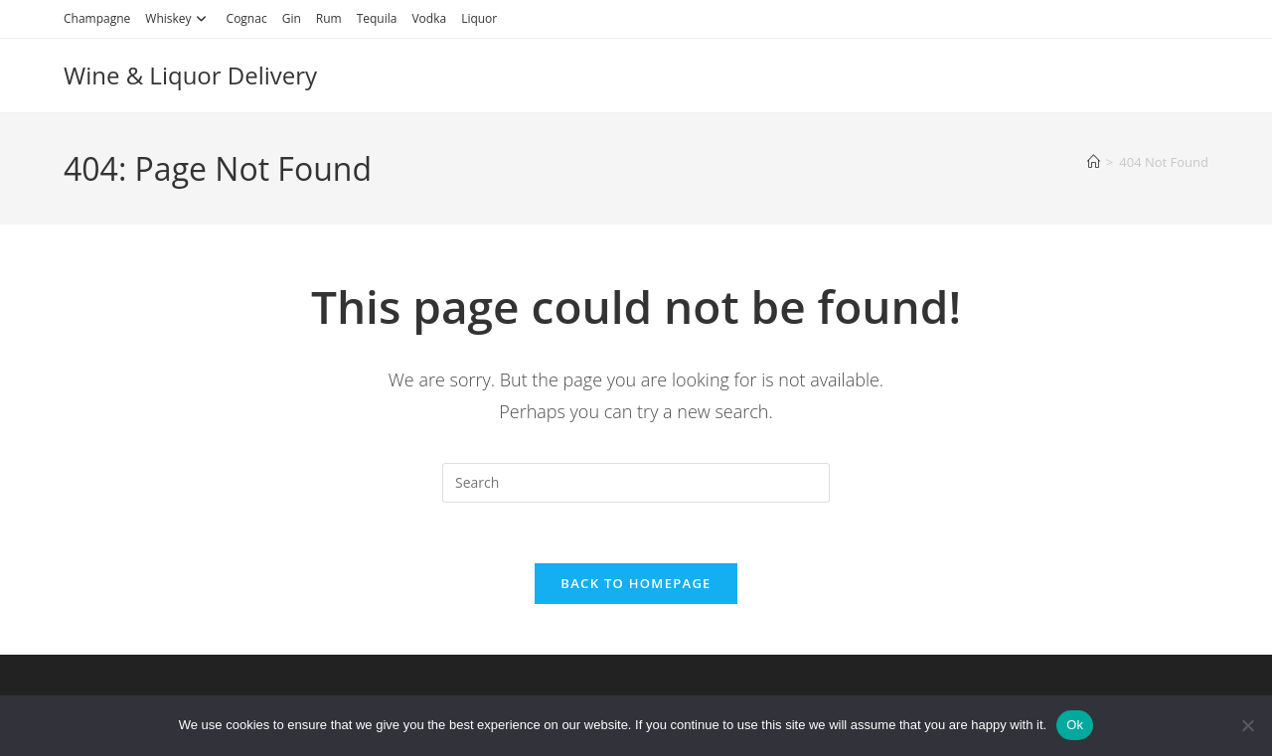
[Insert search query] (636, 483)
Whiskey (178, 18)
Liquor (479, 18)
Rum (329, 18)
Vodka (428, 18)
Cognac (247, 18)
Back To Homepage (635, 583)
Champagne (97, 18)
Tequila (377, 18)
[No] (1247, 725)
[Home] (1093, 162)
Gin (291, 18)
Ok (1074, 724)
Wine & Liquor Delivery (190, 75)
